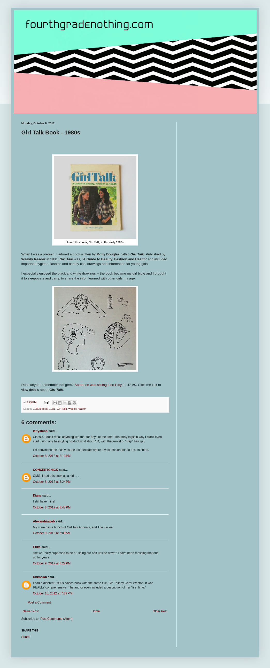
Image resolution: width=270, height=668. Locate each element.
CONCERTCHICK (45, 470)
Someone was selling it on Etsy (98, 385)
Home (95, 611)
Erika (37, 547)
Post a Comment (39, 602)
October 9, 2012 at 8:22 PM (52, 563)
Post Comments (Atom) (56, 619)
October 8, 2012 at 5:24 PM (52, 482)
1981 (52, 408)
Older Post (160, 611)
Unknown (40, 577)
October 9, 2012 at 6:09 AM (52, 533)
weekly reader (77, 408)
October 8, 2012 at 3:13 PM (52, 456)
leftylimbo (40, 431)
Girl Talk (62, 408)
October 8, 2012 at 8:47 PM (52, 507)
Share (25, 637)
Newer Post (31, 611)
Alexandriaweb (44, 521)
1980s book (40, 408)
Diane (37, 495)
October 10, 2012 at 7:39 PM (52, 593)
